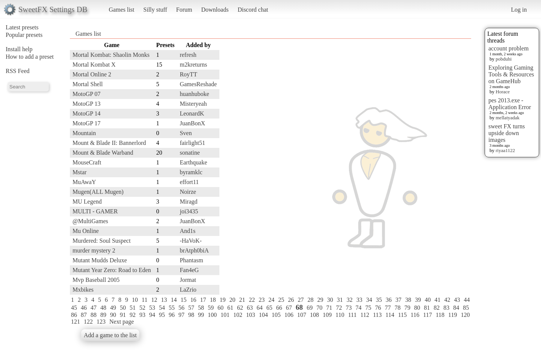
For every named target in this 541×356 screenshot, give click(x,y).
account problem (508, 48)
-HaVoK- (190, 240)
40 (428, 300)
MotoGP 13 (87, 103)
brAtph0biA (194, 250)
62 (240, 307)
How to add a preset (30, 56)
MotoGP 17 (87, 123)
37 (398, 300)
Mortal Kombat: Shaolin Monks (111, 55)
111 (352, 315)
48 (103, 307)
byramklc (191, 172)
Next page (121, 321)
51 (133, 307)
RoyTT (188, 74)
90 (113, 315)
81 (427, 307)
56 (181, 307)
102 (237, 315)
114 (389, 315)
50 (123, 307)
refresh (188, 55)
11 (144, 300)
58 (201, 307)
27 (301, 300)
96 (172, 315)
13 (164, 300)
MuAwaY (84, 182)
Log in (519, 9)
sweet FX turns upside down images (506, 133)
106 (288, 315)
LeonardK (192, 113)
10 (135, 300)
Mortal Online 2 (92, 74)
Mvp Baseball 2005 (96, 280)
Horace (503, 91)
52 (142, 307)
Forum (184, 9)
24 (271, 300)
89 (103, 315)
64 (260, 307)
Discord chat (252, 9)
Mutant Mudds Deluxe (100, 260)
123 (101, 321)
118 (440, 315)
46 (84, 307)
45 (74, 307)
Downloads (214, 9)
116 (415, 315)
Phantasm (191, 260)
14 (174, 300)
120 (465, 315)
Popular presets (24, 35)
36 (388, 300)
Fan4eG (189, 270)
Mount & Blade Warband (103, 152)
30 (330, 300)
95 (162, 315)
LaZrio (188, 289)
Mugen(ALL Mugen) (98, 192)
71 (329, 307)
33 (359, 300)
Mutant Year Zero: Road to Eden (112, 270)
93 (142, 315)
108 (314, 315)
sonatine (189, 152)
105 (276, 315)
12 (154, 300)
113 (377, 315)
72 (339, 307)
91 (123, 315)
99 (201, 315)
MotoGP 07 (87, 94)
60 (221, 307)
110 (339, 315)
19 (222, 300)
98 (191, 315)
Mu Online (86, 231)
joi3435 (189, 211)
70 (319, 307)
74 (358, 307)
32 (349, 300)
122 (88, 321)
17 (203, 300)
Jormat (188, 280)
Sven (186, 133)
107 (301, 315)
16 (193, 300)
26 (291, 300)
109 (327, 315)
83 (446, 307)
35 (379, 300)
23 (261, 300)
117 (427, 315)
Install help (19, 49)
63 (250, 307)
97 (181, 315)
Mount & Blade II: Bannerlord (109, 143)
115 (402, 315)
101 (225, 315)
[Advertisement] (441, 153)
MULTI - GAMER (95, 211)
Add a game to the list (110, 335)
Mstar (79, 172)
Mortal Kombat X (94, 64)
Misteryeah (193, 103)
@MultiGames (90, 221)
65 (269, 307)
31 (340, 300)
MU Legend (87, 201)
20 (232, 300)
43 (457, 300)
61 (230, 307)
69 (310, 307)
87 (84, 315)
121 (75, 321)
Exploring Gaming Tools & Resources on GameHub (511, 74)
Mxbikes (83, 289)
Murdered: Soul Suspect (102, 240)
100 (212, 315)
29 (320, 300)
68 (299, 307)
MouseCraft (87, 162)
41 (437, 300)
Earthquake (193, 162)
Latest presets (22, 27)
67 (289, 307)
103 (250, 315)
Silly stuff (155, 9)
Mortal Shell (88, 84)
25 (281, 300)
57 (191, 307)
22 (252, 300)
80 (417, 307)
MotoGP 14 (87, 113)
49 (113, 307)
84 (456, 307)
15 (183, 300)
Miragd (188, 201)
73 (349, 307)
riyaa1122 (505, 150)
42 (447, 300)
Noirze (188, 192)
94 (152, 315)
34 (369, 300)
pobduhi (504, 59)
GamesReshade (198, 84)
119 (452, 315)
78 (397, 307)
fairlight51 (192, 143)
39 (418, 300)
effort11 (189, 182)
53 (152, 307)
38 (408, 300)
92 (133, 315)
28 (310, 300)
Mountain (84, 133)
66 (279, 307)
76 (378, 307)
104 (263, 315)
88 (94, 315)
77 (388, 307)
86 (74, 315)
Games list (121, 9)
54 (162, 307)
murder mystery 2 (94, 250)
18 (213, 300)
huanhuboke (194, 94)
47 (94, 307)
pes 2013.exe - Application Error (509, 103)
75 (368, 307)
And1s (187, 231)
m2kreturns (193, 64)
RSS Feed (18, 71)
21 (242, 300)
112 (364, 315)
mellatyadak (508, 117)
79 (407, 307)
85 (466, 307)
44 (467, 300)
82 (437, 307)
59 (211, 307)
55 (172, 307)
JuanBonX (192, 123)
